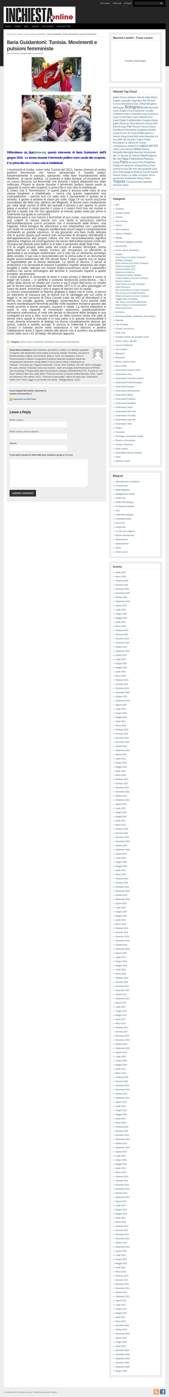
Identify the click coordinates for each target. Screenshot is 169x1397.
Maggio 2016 (121, 1065)
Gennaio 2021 (122, 833)
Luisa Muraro (126, 149)
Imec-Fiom (120, 523)
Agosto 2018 (121, 953)
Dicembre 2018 (122, 936)
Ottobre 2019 (121, 895)
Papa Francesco (132, 158)
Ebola (154, 120)
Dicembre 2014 (122, 1135)
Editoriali (35, 26)
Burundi (153, 107)
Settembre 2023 (123, 701)
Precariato (120, 432)
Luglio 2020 (121, 858)
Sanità (116, 168)
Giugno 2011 (121, 1309)
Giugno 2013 (121, 1209)
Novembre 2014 (123, 1139)
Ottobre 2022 (121, 746)
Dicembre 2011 (122, 1284)
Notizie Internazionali (125, 535)
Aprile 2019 (121, 920)
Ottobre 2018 (121, 945)
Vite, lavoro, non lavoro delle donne (131, 302)
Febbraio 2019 (122, 928)
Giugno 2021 (121, 812)
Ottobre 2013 (121, 1193)
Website (13, 443)
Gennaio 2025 (122, 634)
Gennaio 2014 (122, 1181)
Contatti (127, 3)
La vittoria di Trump (135, 142)
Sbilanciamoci (122, 539)
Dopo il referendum (130, 120)
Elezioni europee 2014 (125, 266)
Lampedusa (119, 145)
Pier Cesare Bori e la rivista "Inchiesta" (132, 290)
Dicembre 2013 (122, 1185)
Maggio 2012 (121, 1263)
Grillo (140, 133)
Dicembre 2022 (122, 738)
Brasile (145, 107)
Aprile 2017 (121, 1019)
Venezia (117, 185)
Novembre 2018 (123, 941)
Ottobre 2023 (121, 696)
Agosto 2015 (121, 1102)
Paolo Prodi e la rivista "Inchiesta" (130, 284)
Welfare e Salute (123, 461)
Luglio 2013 (121, 1205)
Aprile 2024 (121, 672)
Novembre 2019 (123, 891)
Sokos (118, 548)
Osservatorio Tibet (64, 26)
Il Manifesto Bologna (125, 515)
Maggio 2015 (121, 1114)
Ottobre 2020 (121, 845)
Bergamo (152, 103)
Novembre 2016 (123, 1040)
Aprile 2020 (121, 870)
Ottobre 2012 (121, 1243)
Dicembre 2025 (122, 589)
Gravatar (69, 455)
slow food (118, 171)
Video (26, 26)
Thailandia (130, 178)
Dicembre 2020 (122, 837)
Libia (115, 149)
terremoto (118, 178)
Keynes (131, 139)
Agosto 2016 (121, 1052)
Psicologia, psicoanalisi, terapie (129, 436)
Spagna (128, 171)
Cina (129, 110)
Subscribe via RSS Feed (24, 399)
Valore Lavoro (122, 552)
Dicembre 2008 (122, 1363)
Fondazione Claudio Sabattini (128, 275)
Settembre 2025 (123, 601)
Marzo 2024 (121, 676)
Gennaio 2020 (122, 883)
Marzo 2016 (121, 1073)
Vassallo (147, 181)
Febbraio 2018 (122, 978)
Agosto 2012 (121, 1251)
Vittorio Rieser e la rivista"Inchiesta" (131, 305)
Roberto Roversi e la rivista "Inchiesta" (132, 296)
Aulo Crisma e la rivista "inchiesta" (131, 257)
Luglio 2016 (121, 1056)
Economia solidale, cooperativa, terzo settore (135, 316)
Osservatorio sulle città (125, 420)
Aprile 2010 (121, 1346)
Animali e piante (123, 213)
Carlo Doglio (120, 110)
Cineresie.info (122, 486)
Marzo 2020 (121, 874)
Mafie (137, 149)
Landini (130, 145)
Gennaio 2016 (122, 1081)
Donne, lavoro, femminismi (35, 34)
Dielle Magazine (123, 490)
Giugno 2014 (121, 1160)
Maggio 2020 (121, 866)
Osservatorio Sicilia (124, 407)
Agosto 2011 (121, 1301)
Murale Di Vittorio (130, 155)
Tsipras (119, 181)
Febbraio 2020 (122, 878)
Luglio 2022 (121, 759)
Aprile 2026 (121, 572)
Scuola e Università (124, 444)
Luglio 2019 (121, 907)
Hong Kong (127, 136)
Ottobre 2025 (121, 597)
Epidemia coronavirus (125, 272)
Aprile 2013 (121, 1218)
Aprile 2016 (121, 1069)
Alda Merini (151, 97)
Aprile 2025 (121, 622)
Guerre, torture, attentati (126, 341)
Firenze (136, 126)
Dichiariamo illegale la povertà (129, 242)
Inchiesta (9, 1392)
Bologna (132, 107)
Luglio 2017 (121, 1007)
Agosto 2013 (121, 1201)
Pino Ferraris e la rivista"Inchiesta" (131, 293)
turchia (138, 181)
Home (20, 34)
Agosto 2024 (121, 655)
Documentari (121, 246)
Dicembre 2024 (122, 639)
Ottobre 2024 (121, 647)
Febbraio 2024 (122, 680)
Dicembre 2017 (122, 986)
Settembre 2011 (123, 1296)
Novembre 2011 (123, 1288)
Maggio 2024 (121, 667)
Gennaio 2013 (122, 1230)
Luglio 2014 (121, 1156)
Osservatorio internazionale (67, 342)
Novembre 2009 (123, 1354)
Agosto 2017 (121, 1003)
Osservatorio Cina (123, 374)
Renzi (146, 165)
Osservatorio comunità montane (130, 378)
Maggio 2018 (121, 965)
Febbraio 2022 (122, 779)
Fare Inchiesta (47, 26)
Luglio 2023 (121, 709)
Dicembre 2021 (122, 787)
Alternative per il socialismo (127, 481)
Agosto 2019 (121, 903)
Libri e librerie (121, 349)
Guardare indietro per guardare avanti (132, 337)
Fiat (129, 126)
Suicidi (154, 171)
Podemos (149, 162)
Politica (117, 165)
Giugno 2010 (121, 1342)
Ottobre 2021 (121, 796)
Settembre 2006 (123, 1367)
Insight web (121, 527)
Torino (147, 178)
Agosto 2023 (121, 705)
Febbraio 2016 (122, 1077)
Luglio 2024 (121, 659)
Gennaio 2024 (122, 684)
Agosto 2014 (121, 1152)
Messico (138, 152)
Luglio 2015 (121, 1106)
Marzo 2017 (121, 1023)
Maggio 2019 (121, 916)
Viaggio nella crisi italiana (127, 299)
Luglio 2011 (121, 1305)
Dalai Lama (132, 117)
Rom (152, 165)
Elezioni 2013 (127, 123)
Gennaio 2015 (122, 1131)
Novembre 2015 (123, 1090)
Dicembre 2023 (122, 688)
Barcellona (127, 103)
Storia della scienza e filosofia (129, 453)
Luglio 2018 (121, 957)
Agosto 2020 (121, 854)
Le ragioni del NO (146, 145)
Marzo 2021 (121, 825)
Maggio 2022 (121, 767)
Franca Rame (148, 126)
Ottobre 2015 (121, 1094)
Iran (115, 139)
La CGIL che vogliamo (125, 531)
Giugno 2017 (121, 1011)
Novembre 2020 (123, 841)
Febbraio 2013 (122, 1226)
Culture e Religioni (124, 234)
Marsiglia (128, 152)
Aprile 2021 (121, 821)
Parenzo (149, 158)
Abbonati (117, 3)
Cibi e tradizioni (122, 229)
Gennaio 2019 (122, 932)
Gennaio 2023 (122, 734)
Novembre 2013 (123, 1189)
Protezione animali (131, 165)
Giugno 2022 (121, 763)
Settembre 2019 (123, 899)
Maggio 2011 (121, 1313)
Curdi (122, 117)
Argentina (136, 100)
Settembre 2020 (123, 850)
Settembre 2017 (123, 998)
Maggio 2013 (121, 1214)
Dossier (8, 26)
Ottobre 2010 (121, 1329)
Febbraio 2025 (122, 630)
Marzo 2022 (121, 775)
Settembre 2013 (123, 1197)
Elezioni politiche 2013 (125, 269)
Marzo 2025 (121, 626)
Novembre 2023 (123, 692)
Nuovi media (121, 366)
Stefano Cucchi (141, 171)
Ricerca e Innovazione (125, 440)
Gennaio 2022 (122, 783)
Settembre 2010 (123, 1334)
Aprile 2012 (121, 1267)
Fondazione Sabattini (125, 506)
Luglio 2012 (121, 1255)
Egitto (116, 123)
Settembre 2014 (123, 1147)
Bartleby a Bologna (124, 260)
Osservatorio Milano (124, 395)
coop (144, 113)
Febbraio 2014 (122, 1176)
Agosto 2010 (121, 1338)
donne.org (39, 152)
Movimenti (49, 342)
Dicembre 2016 (122, 1036)
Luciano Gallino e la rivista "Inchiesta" (132, 278)
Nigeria (152, 155)
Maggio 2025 (121, 618)
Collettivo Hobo (121, 113)
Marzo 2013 (121, 1222)
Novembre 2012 (123, 1238)
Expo (123, 126)
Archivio (119, 217)
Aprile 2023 (121, 721)
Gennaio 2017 (122, 1032)
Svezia (116, 175)
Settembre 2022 (123, 750)
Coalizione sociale (143, 110)
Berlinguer (118, 107)
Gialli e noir (120, 333)
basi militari (140, 103)
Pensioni (133, 162)
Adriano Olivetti (136, 97)
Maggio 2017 (121, 1015)
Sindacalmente (122, 544)
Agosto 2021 (121, 804)
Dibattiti (17, 26)
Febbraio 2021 (122, 829)
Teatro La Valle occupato (134, 175)
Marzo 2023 (121, 725)
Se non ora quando (140, 168)
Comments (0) (38, 53)
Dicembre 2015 (122, 1085)
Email (24, 431)
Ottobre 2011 (121, 1292)
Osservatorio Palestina (125, 399)
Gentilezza (119, 129)
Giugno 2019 (121, 912)
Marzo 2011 (121, 1321)
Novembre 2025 (123, 593)
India (141, 136)
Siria (154, 168)
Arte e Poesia (121, 221)
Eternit (116, 126)
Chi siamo (105, 3)
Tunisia (130, 181)
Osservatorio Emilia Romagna (129, 382)
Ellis (155, 123)
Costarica (153, 113)
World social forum (124, 308)
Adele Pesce (120, 97)
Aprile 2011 (121, 1317)
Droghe (147, 120)
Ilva (136, 136)
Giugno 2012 (121, 1259)
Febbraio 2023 (122, 730)
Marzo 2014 (121, 1172)
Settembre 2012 (123, 1247)
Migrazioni (120, 353)
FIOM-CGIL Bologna (125, 502)
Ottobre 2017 (121, 994)
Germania (130, 129)
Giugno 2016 (121, 1061)
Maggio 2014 (121, 1164)
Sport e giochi (122, 449)
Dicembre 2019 (122, 887)
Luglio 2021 (121, 808)
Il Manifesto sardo (123, 519)
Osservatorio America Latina (128, 370)
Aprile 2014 (121, 1168)
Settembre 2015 (123, 1098)
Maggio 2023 (121, 717)
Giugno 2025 (121, 614)
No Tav (117, 158)
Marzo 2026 (121, 576)
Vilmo (125, 185)
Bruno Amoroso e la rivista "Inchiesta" (132, 263)
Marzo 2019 (121, 924)
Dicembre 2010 (122, 1325)
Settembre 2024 (123, 651)
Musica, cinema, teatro (125, 362)
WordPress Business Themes (45, 1392)
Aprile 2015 (121, 1118)
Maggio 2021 (121, 816)
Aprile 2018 (121, 970)
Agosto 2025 (121, 605)
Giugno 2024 (121, 663)
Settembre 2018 (123, 949)
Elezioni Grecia (143, 123)
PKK (141, 162)
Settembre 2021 (123, 800)
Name (16, 420)
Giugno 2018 (121, 961)
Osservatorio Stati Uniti (126, 411)
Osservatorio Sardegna (126, 403)
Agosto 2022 (121, 754)
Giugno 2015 (121, 1110)
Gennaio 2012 (122, 1280)
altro (117, 205)
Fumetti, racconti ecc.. (125, 329)
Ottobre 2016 (121, 1044)
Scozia (124, 168)
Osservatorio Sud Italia (125, 415)
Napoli (144, 155)
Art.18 (146, 100)
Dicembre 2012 (122, 1234)
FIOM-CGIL (121, 498)
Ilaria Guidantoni (13, 53)
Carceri (119, 225)
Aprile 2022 (121, 771)
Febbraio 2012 (122, 1276)
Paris (124, 162)
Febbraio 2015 (122, 1127)
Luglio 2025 (121, 610)
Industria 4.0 (151, 136)
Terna (152, 175)
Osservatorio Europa (125, 386)
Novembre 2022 (123, 742)
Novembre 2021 (123, 792)
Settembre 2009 (123, 1358)
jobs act (122, 139)
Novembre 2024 (123, 643)
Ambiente (120, 209)
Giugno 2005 (121, 1371)
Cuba (116, 117)
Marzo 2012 (121, 1272)
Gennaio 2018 (122, 982)
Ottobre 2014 (121, 1143)
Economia (120, 312)
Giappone (142, 129)
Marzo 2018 (121, 974)
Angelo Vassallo (122, 100)
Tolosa (140, 178)
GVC (118, 510)
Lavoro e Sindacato (124, 345)
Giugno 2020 (121, 862)
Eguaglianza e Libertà (125, 494)
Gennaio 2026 (122, 585)
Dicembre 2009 (122, 1350)
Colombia (136, 113)
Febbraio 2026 (122, 581)
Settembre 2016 (123, 1048)
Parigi (116, 162)
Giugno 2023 (121, 713)
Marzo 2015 (121, 1123)
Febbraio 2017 (122, 1027)
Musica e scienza (123, 281)
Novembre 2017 (123, 990)
